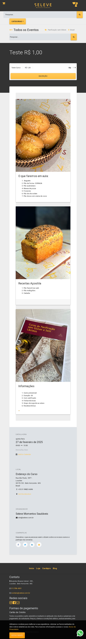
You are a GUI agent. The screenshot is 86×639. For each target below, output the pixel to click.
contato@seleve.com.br (20, 593)
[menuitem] (31, 568)
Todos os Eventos (24, 30)
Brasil (71, 30)
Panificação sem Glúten (55, 30)
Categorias (16, 21)
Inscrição (43, 76)
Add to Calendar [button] (24, 454)
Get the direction (24, 494)
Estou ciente (17, 635)
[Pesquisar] (80, 14)
